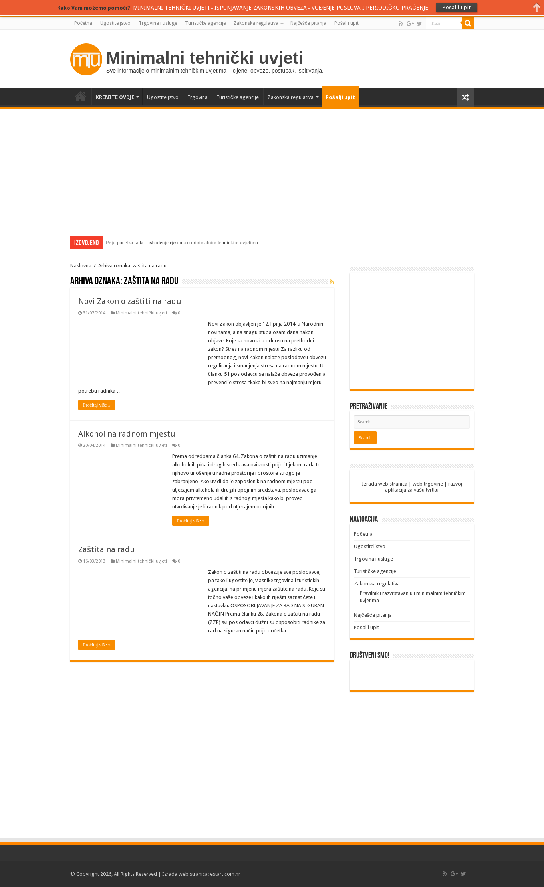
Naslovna (80, 266)
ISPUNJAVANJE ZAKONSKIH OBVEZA (261, 7)
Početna (83, 23)
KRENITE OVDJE (115, 97)
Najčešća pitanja (308, 23)
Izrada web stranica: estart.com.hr (201, 874)
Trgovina (197, 97)
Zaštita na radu (106, 549)
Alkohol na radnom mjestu (126, 434)
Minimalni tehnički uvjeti (141, 313)
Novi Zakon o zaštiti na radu (129, 301)
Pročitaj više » (97, 405)
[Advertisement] (272, 168)
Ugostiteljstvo (115, 23)
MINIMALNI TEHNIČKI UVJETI (173, 7)
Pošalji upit (346, 23)
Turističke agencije (205, 23)
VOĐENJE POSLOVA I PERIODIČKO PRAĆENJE (368, 7)
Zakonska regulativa (256, 23)
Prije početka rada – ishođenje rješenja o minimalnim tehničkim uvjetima (182, 242)
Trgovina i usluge (158, 23)
